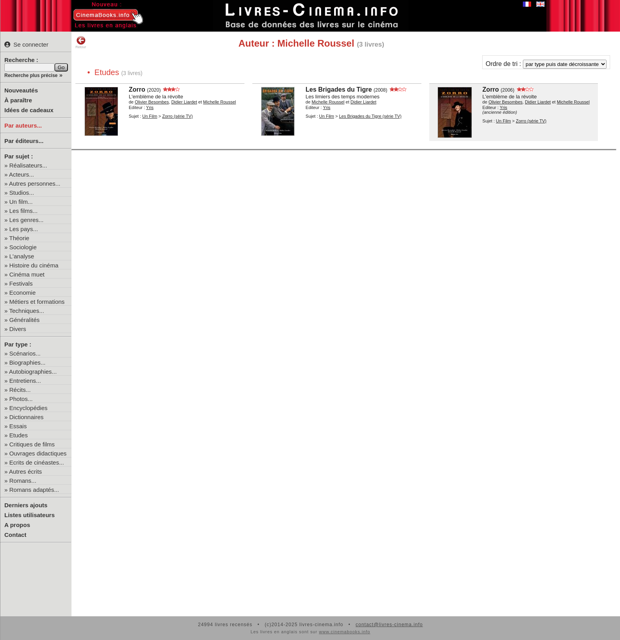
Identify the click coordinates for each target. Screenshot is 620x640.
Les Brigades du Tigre (339, 89)
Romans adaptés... (34, 489)
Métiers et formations (37, 301)
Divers (17, 329)
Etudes (18, 435)
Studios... (21, 192)
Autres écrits (25, 471)
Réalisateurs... (28, 165)
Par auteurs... (23, 125)
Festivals (21, 283)
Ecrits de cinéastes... (36, 462)
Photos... (21, 398)
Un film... (21, 201)
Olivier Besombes (152, 102)
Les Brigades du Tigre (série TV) (370, 116)
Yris (150, 107)
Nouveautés (21, 90)
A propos (17, 524)
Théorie (19, 238)
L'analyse (21, 256)
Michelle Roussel (219, 102)
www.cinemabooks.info (344, 631)
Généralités (24, 319)
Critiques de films (32, 444)
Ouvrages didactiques (38, 453)
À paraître (18, 100)
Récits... (20, 389)
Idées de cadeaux (28, 110)
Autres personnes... (34, 183)
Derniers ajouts (25, 505)
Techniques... (26, 310)
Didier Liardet (184, 102)
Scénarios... (25, 353)
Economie (22, 292)
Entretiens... (25, 380)
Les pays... (23, 229)
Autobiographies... (33, 371)
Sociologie (23, 247)
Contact (15, 534)
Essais (18, 426)
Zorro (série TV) (177, 116)
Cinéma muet (27, 274)
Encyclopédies (28, 408)
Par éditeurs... (23, 140)
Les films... (23, 210)
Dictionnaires (26, 417)
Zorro (137, 89)
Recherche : (21, 59)
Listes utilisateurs (29, 515)
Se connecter (26, 44)
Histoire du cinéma (33, 265)
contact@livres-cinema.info (389, 624)
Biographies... (27, 362)
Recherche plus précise (31, 75)
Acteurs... (21, 174)
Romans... (22, 480)
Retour (80, 42)
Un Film (149, 116)
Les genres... (26, 219)
